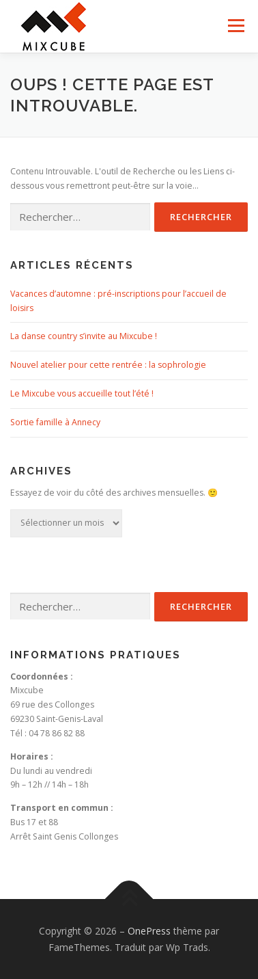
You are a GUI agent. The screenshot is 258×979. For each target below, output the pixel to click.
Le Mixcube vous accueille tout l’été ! (82, 393)
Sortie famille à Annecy (55, 422)
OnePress (149, 930)
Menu (235, 25)
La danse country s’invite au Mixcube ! (83, 336)
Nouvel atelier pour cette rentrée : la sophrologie (108, 365)
